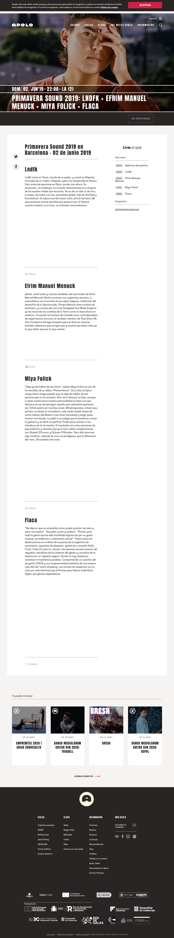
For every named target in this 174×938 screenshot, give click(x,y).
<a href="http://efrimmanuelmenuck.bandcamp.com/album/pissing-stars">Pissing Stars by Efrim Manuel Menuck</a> (61, 343)
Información (145, 23)
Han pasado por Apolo (98, 866)
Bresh (66, 823)
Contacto (93, 823)
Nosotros (93, 833)
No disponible (140, 116)
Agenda (75, 23)
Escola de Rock (44, 847)
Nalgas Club (69, 828)
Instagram (33, 662)
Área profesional (96, 842)
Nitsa (66, 842)
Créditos (92, 852)
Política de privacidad (65, 932)
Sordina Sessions (45, 852)
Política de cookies (109, 7)
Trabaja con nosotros (98, 856)
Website (32, 272)
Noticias (92, 828)
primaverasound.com (127, 207)
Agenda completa (87, 774)
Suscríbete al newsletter (120, 824)
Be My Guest (43, 833)
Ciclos (89, 23)
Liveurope (93, 837)
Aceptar (145, 5)
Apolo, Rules (94, 861)
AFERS (40, 828)
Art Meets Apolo (122, 23)
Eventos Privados (96, 871)
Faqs (91, 847)
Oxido (66, 837)
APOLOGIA (42, 842)
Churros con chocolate (73, 847)
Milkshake (68, 833)
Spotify (32, 365)
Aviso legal (50, 932)
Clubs (102, 23)
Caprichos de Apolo (46, 823)
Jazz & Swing (43, 837)
